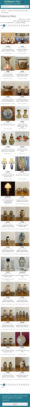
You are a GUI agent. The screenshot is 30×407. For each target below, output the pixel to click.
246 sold (23, 22)
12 (28, 25)
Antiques (12, 1)
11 (26, 25)
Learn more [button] (6, 400)
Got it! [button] (15, 404)
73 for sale (18, 22)
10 (24, 25)
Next (3, 28)
